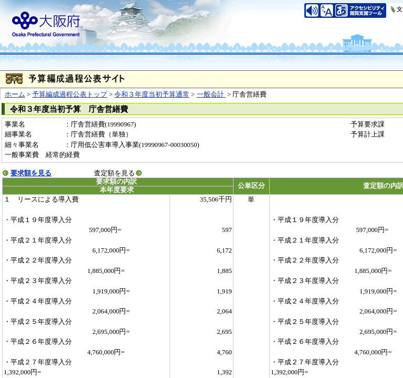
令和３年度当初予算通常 (151, 94)
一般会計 (211, 94)
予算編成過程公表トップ (69, 94)
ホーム (15, 94)
